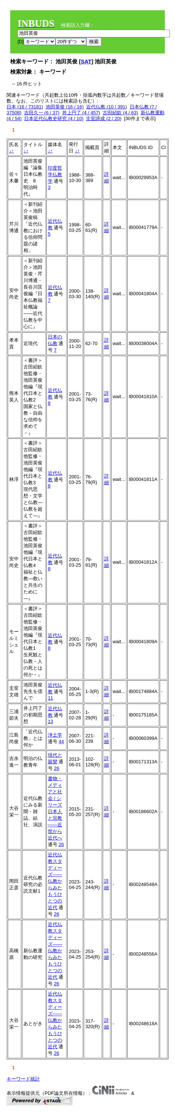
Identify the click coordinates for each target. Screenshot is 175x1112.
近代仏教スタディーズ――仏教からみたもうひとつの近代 (55, 881)
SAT (86, 61)
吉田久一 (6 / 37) (42, 112)
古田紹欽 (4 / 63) (120, 112)
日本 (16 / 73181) (25, 107)
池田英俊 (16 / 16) (65, 107)
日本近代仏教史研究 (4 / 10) (53, 118)
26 (56, 768)
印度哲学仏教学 (55, 174)
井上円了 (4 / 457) (81, 112)
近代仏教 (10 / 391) (106, 107)
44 (61, 741)
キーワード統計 (23, 1079)
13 (50, 721)
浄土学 (55, 735)
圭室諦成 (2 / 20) (103, 118)
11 (50, 698)
